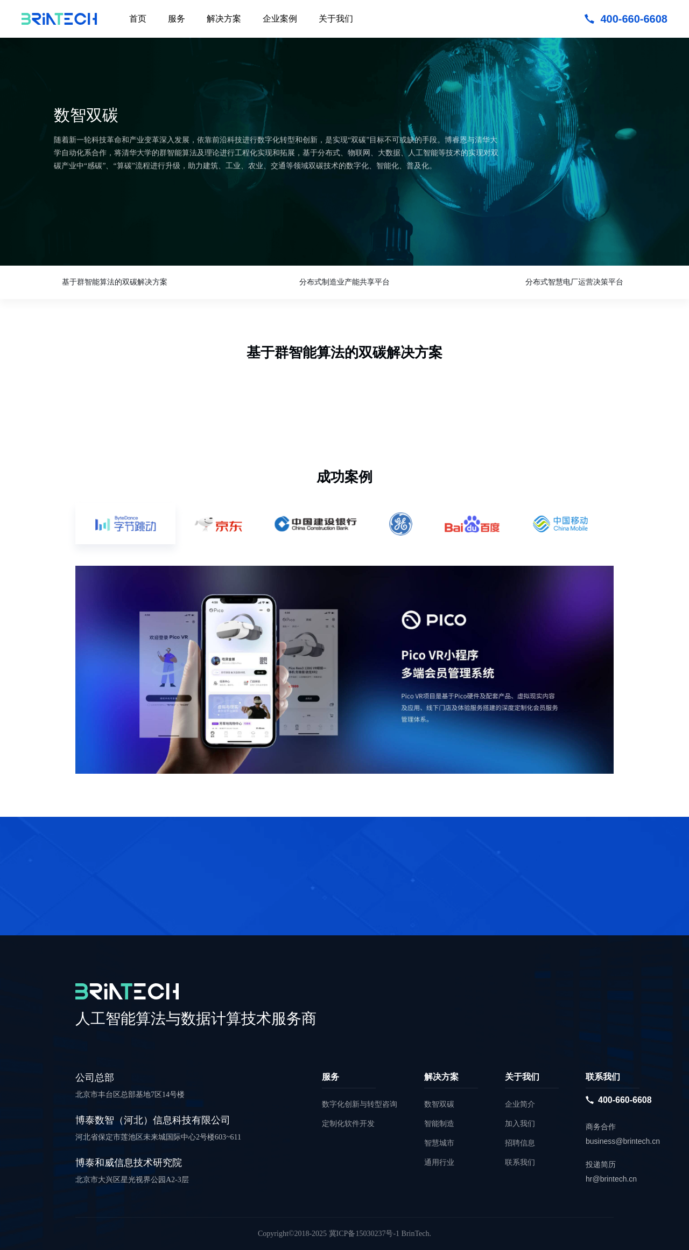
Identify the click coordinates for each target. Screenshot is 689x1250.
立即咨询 (91, 236)
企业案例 (280, 18)
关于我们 (336, 18)
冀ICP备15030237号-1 (364, 1234)
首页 (137, 18)
